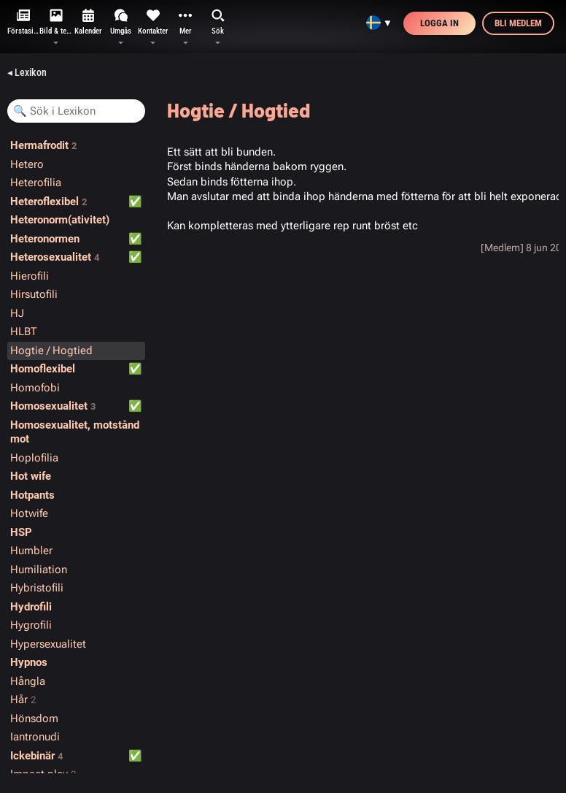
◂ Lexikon (27, 72)
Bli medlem (518, 23)
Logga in (439, 23)
